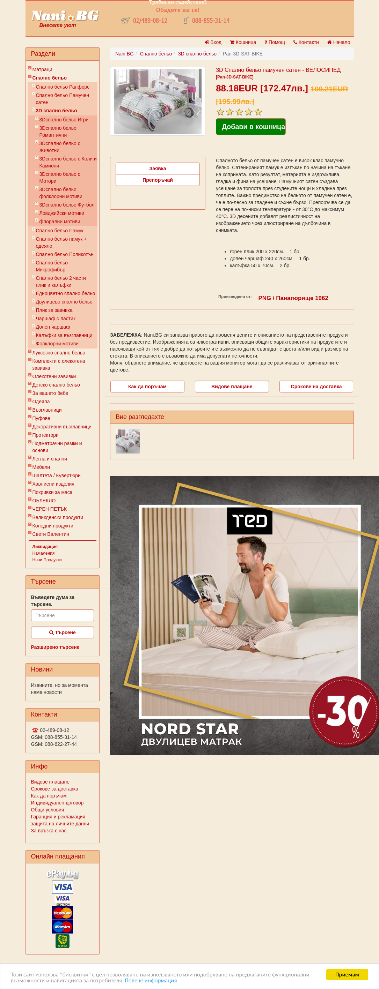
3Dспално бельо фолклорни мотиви (60, 193)
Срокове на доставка (316, 386)
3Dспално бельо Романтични (57, 131)
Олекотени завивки (54, 376)
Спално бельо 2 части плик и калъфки (61, 281)
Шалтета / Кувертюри (56, 475)
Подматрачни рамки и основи (57, 447)
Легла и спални (49, 459)
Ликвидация (45, 546)
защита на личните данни (60, 823)
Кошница (243, 42)
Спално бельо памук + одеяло (61, 242)
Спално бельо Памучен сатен (62, 98)
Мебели (41, 467)
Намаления (43, 553)
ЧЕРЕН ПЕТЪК (49, 509)
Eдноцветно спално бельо (65, 293)
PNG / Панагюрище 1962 (293, 298)
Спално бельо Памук (59, 230)
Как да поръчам (49, 796)
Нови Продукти (47, 559)
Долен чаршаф (53, 327)
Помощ (274, 42)
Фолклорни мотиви (57, 343)
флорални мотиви (59, 221)
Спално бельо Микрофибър (52, 266)
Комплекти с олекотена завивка (58, 364)
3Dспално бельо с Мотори (59, 177)
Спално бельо (49, 78)
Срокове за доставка (54, 789)
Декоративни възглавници (62, 426)
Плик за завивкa (54, 310)
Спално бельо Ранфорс (63, 87)
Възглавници (47, 410)
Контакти (306, 42)
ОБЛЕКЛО (44, 500)
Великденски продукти (57, 517)
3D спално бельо (56, 110)
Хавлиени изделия (53, 484)
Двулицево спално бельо (64, 302)
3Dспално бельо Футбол (67, 205)
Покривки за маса (52, 492)
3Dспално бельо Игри (64, 119)
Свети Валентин (51, 534)
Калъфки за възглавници (64, 335)
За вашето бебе (50, 393)
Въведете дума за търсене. (53, 600)
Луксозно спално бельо (59, 352)
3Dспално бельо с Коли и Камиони (68, 162)
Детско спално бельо (56, 385)
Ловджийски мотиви (62, 213)
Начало (338, 42)
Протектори (45, 435)
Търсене (62, 632)
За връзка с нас (49, 830)
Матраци (42, 69)
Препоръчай (158, 180)
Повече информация (151, 980)
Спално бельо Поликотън (65, 254)
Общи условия (47, 809)
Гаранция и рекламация (58, 816)
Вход (213, 42)
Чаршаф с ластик (56, 318)
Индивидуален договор (57, 803)
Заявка (158, 168)
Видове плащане (50, 782)
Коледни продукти (52, 526)
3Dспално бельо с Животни (59, 147)
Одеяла (41, 401)
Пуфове (41, 418)
